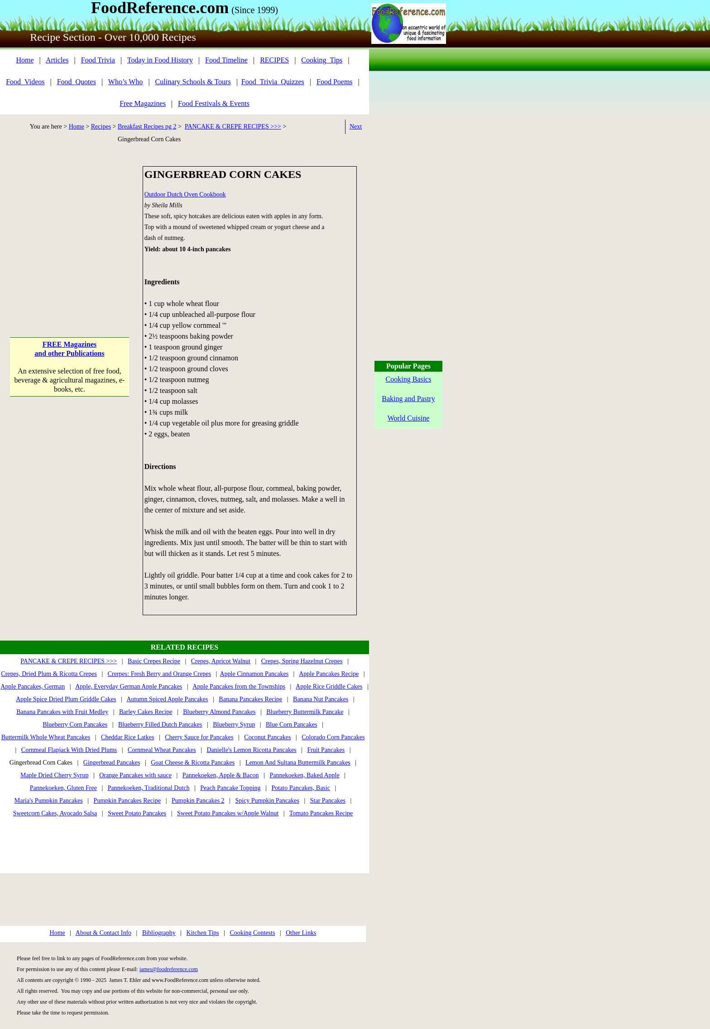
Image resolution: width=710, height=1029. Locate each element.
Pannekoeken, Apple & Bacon (220, 775)
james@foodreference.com (168, 969)
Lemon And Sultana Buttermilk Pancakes (297, 762)
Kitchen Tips (203, 932)
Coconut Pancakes (267, 737)
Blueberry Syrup (234, 724)
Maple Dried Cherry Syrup (54, 775)
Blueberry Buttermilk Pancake (304, 711)
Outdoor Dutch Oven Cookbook (185, 194)
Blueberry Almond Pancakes (219, 711)
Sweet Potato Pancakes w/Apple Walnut (227, 813)
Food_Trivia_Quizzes (272, 82)
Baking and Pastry (408, 398)
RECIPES (274, 60)
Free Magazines (143, 103)
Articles (57, 60)
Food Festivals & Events (213, 103)
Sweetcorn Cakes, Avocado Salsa (55, 813)
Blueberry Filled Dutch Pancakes (160, 724)
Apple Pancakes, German (32, 686)
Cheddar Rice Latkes (127, 737)
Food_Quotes (76, 82)
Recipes (101, 126)
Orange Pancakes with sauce (135, 775)
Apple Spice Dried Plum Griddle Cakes (66, 699)
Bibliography (159, 932)
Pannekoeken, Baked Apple (304, 775)
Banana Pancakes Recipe (250, 699)
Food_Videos (25, 82)
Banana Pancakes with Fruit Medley (62, 711)
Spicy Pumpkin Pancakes (267, 800)
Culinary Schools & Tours (193, 82)
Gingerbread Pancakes (111, 762)
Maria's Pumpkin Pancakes (48, 800)
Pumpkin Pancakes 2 (198, 800)
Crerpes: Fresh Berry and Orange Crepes (159, 673)
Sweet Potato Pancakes (137, 813)
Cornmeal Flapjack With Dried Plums (69, 750)
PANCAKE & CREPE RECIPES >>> (233, 126)
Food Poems (335, 82)
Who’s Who (125, 82)
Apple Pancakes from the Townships (238, 686)
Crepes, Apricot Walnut (220, 661)
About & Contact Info (103, 932)
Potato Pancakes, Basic (300, 788)
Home (25, 60)
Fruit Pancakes (326, 750)
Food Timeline (226, 60)
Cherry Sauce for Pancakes (199, 737)
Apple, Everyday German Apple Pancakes (128, 686)
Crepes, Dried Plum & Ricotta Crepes (49, 673)
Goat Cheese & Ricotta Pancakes (193, 762)
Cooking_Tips (321, 60)
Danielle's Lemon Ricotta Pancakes (251, 750)
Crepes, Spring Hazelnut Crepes (302, 661)
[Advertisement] (69, 222)
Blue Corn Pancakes (291, 724)
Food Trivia (98, 60)
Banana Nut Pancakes (320, 699)
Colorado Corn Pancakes (333, 737)
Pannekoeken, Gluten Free (63, 788)
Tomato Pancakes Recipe (321, 813)
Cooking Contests (252, 932)
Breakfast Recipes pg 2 (147, 126)
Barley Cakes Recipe (145, 711)
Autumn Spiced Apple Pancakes (167, 699)
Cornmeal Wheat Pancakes (162, 750)
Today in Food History (160, 60)
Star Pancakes (327, 800)
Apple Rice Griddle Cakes (329, 686)
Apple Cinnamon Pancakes (254, 673)
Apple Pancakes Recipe (329, 673)
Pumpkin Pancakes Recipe (127, 800)
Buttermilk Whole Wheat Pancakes (46, 737)
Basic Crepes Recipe (154, 661)
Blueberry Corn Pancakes (75, 724)
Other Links (301, 932)
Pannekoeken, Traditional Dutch (149, 788)
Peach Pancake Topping (230, 788)
